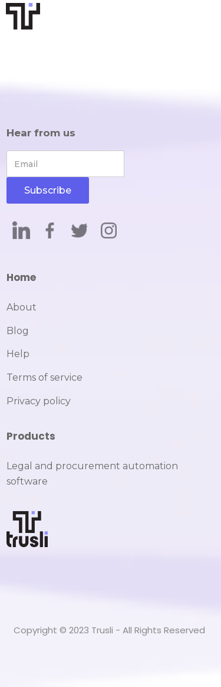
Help (17, 353)
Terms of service (44, 377)
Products (30, 436)
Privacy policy (38, 401)
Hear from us (40, 133)
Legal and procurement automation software (92, 473)
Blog (17, 330)
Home (21, 277)
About (21, 307)
